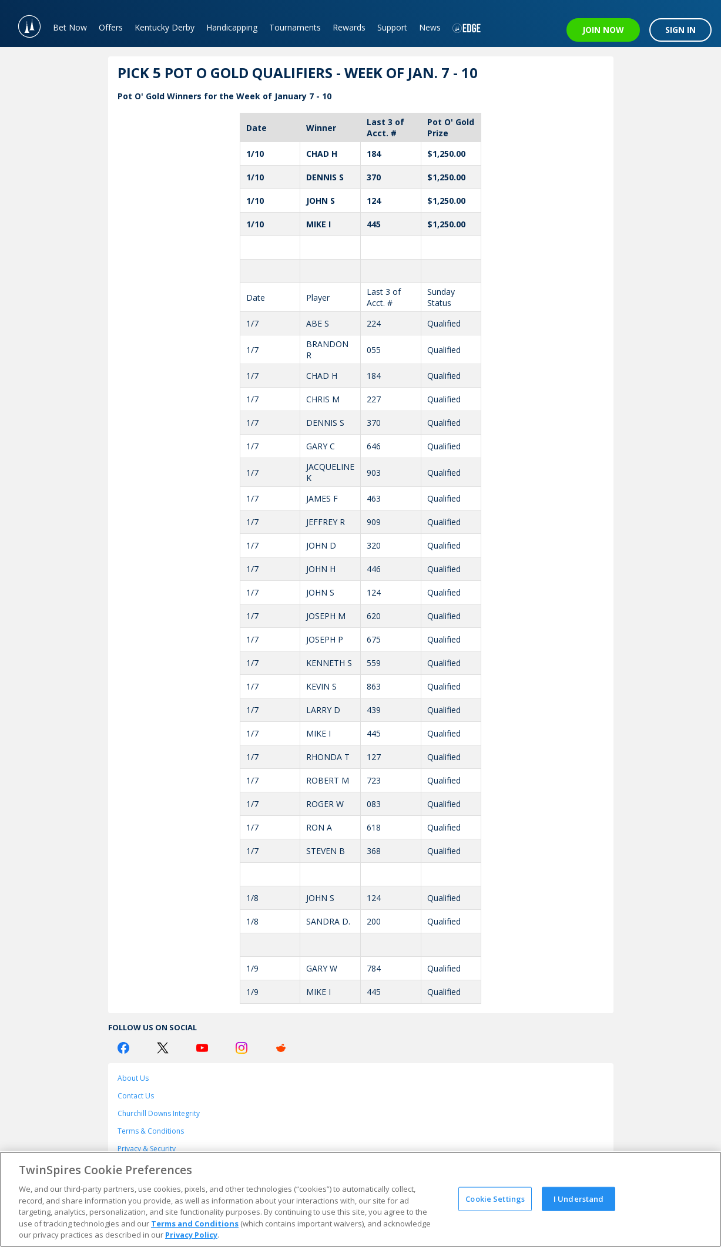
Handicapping (231, 27)
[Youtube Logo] (202, 1048)
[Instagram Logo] (241, 1048)
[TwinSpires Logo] (23, 23)
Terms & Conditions (151, 1131)
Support (392, 27)
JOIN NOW (603, 29)
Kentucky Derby (164, 27)
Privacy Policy (191, 1234)
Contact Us (136, 1096)
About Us (133, 1078)
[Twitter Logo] (163, 1048)
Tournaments (295, 27)
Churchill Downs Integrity (159, 1113)
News (430, 27)
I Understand (579, 1198)
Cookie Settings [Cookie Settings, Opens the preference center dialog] (495, 1198)
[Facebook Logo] (123, 1048)
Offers (111, 27)
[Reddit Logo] (281, 1048)
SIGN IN (680, 29)
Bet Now (70, 27)
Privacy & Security (147, 1149)
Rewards (349, 27)
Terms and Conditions (195, 1223)
